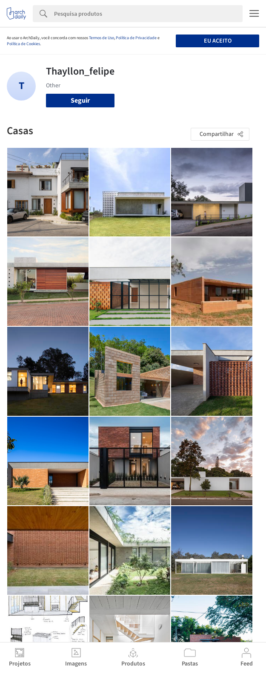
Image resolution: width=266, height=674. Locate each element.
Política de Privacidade (136, 38)
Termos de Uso (101, 38)
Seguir (80, 100)
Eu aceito (218, 41)
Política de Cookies (23, 44)
